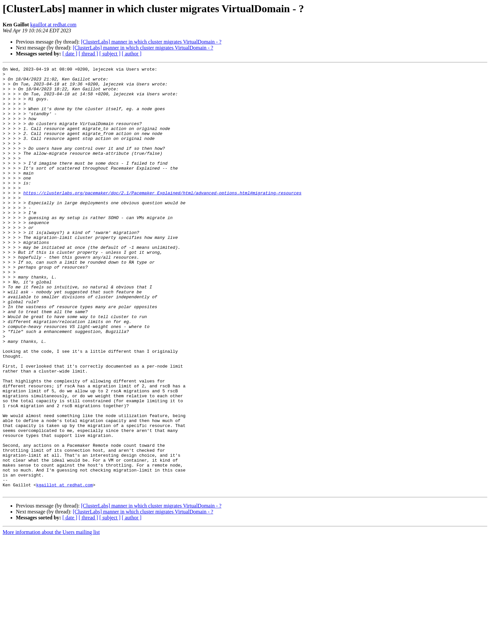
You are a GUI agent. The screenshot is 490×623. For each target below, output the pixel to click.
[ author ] (132, 53)
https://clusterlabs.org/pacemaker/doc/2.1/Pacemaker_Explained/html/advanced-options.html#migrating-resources (162, 218)
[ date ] (69, 53)
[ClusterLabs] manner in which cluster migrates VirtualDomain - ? (151, 42)
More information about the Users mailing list (51, 617)
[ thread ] (88, 53)
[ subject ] (110, 53)
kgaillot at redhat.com (53, 24)
